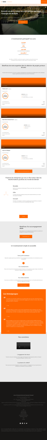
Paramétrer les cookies (23, 416)
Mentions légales (23, 412)
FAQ (23, 409)
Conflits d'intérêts (23, 413)
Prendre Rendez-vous (25, 236)
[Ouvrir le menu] (1, 1)
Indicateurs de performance (23, 415)
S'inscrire (23, 216)
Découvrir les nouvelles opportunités (24, 171)
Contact (23, 419)
